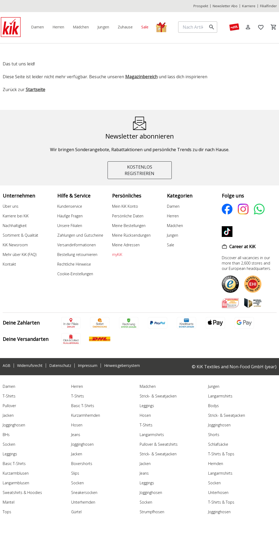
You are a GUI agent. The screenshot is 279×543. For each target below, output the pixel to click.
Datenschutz (60, 365)
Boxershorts (81, 463)
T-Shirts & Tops (221, 453)
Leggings (10, 453)
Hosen (76, 424)
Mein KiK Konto (125, 206)
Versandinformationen (76, 244)
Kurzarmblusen (16, 473)
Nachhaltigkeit (15, 225)
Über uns (10, 206)
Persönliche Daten (127, 215)
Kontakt (9, 264)
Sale (170, 244)
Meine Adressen (126, 244)
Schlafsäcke (218, 444)
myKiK (117, 254)
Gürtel (76, 511)
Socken (9, 444)
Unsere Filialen (69, 225)
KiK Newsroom (15, 244)
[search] (211, 27)
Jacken (8, 415)
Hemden (215, 463)
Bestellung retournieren (77, 254)
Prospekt (200, 6)
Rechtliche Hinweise (74, 264)
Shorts (213, 434)
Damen (173, 206)
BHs (6, 434)
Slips (75, 473)
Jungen (172, 235)
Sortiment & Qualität (20, 235)
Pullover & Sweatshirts (159, 444)
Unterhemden (83, 502)
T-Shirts (9, 396)
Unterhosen (218, 492)
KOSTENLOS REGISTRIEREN (139, 170)
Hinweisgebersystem (122, 365)
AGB (6, 365)
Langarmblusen (16, 482)
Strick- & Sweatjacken (158, 396)
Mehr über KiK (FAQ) (19, 254)
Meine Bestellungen (129, 225)
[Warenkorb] (273, 27)
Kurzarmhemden (85, 415)
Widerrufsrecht (30, 365)
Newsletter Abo (225, 6)
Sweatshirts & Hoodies (22, 492)
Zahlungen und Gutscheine (80, 235)
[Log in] (248, 27)
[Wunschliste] (260, 27)
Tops (7, 511)
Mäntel (8, 502)
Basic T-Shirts (14, 463)
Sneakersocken (84, 492)
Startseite (35, 89)
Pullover (9, 405)
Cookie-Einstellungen (75, 273)
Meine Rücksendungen (131, 235)
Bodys (213, 405)
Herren (173, 215)
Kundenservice (69, 206)
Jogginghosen (14, 424)
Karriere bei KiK (16, 215)
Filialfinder (268, 6)
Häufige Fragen (70, 215)
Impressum (87, 365)
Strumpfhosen (152, 511)
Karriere (248, 6)
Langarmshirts (152, 434)
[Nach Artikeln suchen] (193, 27)
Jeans (75, 434)
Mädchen (175, 225)
